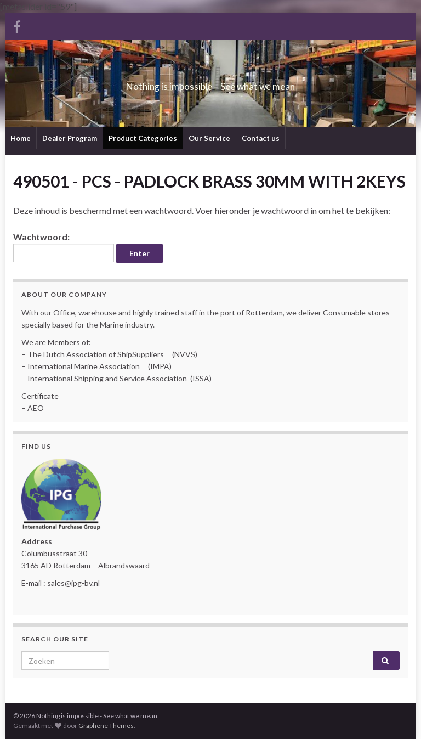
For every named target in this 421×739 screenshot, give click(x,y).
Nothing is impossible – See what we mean (210, 83)
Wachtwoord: (63, 247)
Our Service (209, 138)
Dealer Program (69, 138)
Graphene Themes (106, 725)
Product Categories (143, 138)
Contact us (261, 138)
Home (20, 138)
